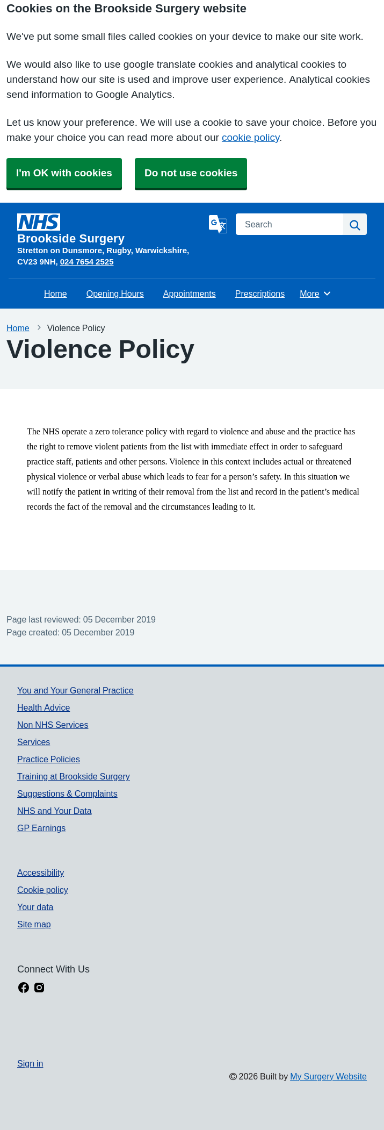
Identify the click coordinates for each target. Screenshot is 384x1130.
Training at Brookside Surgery (73, 776)
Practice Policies (48, 759)
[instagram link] (39, 988)
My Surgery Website (328, 1076)
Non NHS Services (52, 724)
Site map (34, 924)
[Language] (218, 224)
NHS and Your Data (54, 810)
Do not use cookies (190, 173)
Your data (35, 907)
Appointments (189, 293)
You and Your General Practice (75, 690)
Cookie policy (42, 889)
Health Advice (43, 707)
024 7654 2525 (87, 262)
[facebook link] (23, 988)
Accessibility (40, 872)
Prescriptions (260, 293)
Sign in (30, 1063)
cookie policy (250, 137)
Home (55, 293)
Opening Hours (115, 293)
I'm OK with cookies (64, 173)
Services (33, 742)
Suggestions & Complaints (67, 793)
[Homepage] (111, 229)
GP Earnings (41, 828)
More (315, 293)
